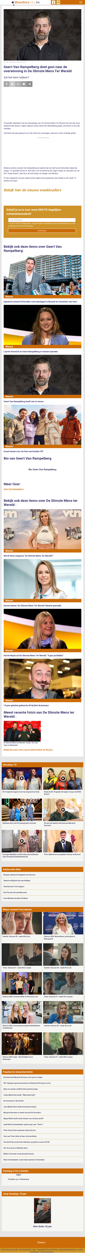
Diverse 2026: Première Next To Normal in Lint (20, 997)
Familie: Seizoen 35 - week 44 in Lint (16, 936)
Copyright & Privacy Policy (47, 1250)
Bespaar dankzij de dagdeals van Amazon (19, 875)
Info (34, 1250)
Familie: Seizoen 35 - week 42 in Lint (57, 1026)
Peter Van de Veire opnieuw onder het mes (19, 1130)
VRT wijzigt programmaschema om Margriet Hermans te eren (27, 1083)
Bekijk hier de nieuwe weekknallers (32, 190)
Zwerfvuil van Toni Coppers (13, 886)
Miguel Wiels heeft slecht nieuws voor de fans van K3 (23, 1118)
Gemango (49, 1252)
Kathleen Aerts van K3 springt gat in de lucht (19, 823)
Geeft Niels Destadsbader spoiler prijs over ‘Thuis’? (23, 1124)
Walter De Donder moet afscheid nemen (18, 1154)
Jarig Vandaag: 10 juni (14, 1193)
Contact (41, 1242)
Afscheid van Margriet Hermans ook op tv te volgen (22, 1077)
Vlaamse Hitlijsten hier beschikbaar (16, 881)
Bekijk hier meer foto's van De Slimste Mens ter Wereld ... (29, 750)
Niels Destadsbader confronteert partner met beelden (24, 1160)
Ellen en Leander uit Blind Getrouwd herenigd (20, 1089)
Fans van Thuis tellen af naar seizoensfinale (20, 1136)
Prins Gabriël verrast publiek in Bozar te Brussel (62, 854)
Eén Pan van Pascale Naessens (15, 892)
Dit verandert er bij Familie (13, 1101)
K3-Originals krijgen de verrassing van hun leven (21, 792)
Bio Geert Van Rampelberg (42, 469)
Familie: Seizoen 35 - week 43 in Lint (57, 968)
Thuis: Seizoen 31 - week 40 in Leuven (17, 968)
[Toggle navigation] (80, 2)
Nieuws (9, 296)
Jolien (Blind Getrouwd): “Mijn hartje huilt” (19, 1095)
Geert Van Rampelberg (13, 489)
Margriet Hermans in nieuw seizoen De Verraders (22, 1112)
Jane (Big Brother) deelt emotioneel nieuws (19, 1107)
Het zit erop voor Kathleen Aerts (15, 1148)
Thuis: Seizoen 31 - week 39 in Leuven (58, 997)
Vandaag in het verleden (15, 1171)
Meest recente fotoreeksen (17, 909)
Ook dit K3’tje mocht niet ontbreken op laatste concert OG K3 (26, 1142)
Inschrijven (42, 231)
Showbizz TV (10, 764)
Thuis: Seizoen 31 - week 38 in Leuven (58, 1057)
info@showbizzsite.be (67, 1250)
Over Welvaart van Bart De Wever (15, 898)
